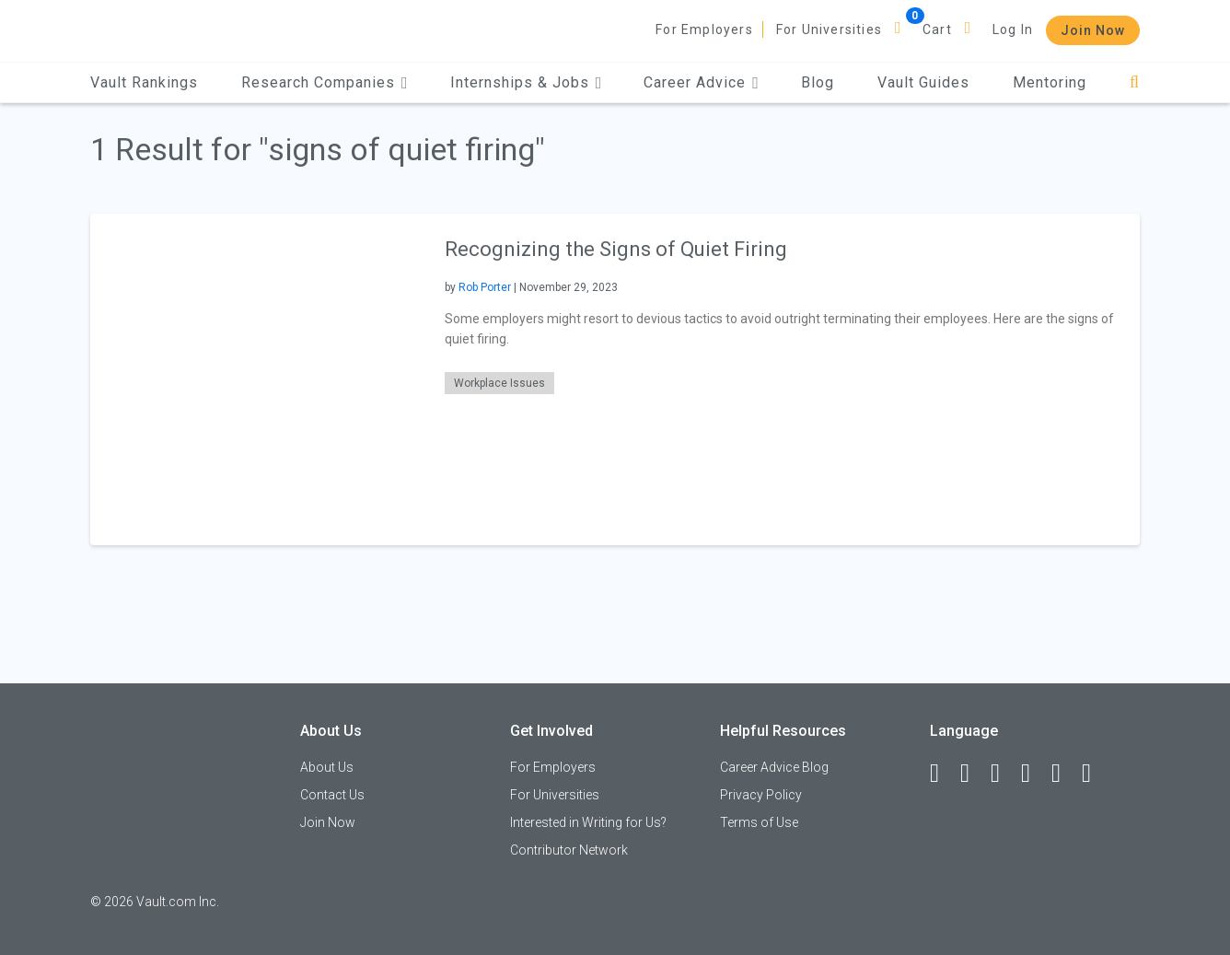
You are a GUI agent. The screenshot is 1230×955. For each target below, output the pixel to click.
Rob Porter (484, 287)
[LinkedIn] (973, 773)
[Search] (1135, 82)
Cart (937, 29)
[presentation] (256, 379)
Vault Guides (923, 82)
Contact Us (332, 794)
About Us (327, 767)
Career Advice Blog (774, 767)
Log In (1012, 29)
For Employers (704, 29)
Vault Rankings (144, 82)
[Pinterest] (1064, 773)
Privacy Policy (761, 794)
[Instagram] (1034, 773)
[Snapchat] (1095, 773)
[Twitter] (1003, 773)
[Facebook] (943, 773)
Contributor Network (569, 850)
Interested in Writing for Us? (588, 822)
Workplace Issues (499, 383)
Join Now (1093, 30)
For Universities (829, 29)
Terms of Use (759, 822)
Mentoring (1049, 82)
